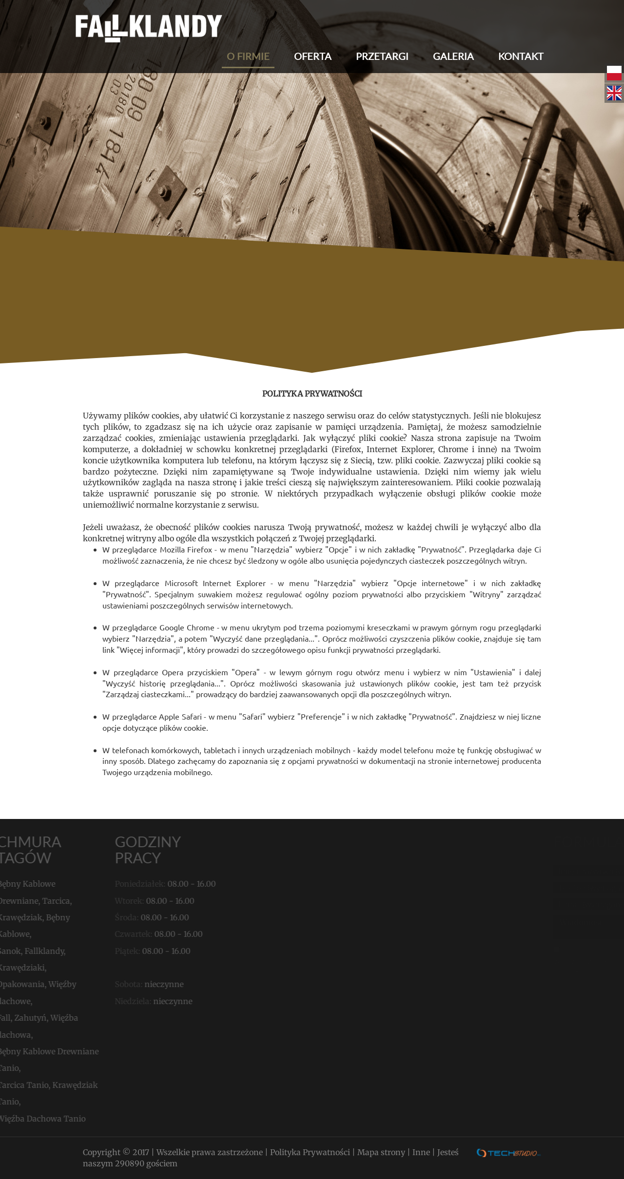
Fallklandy (20, 951)
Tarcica (32, 901)
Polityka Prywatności (311, 1152)
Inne (422, 1152)
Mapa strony (382, 1152)
